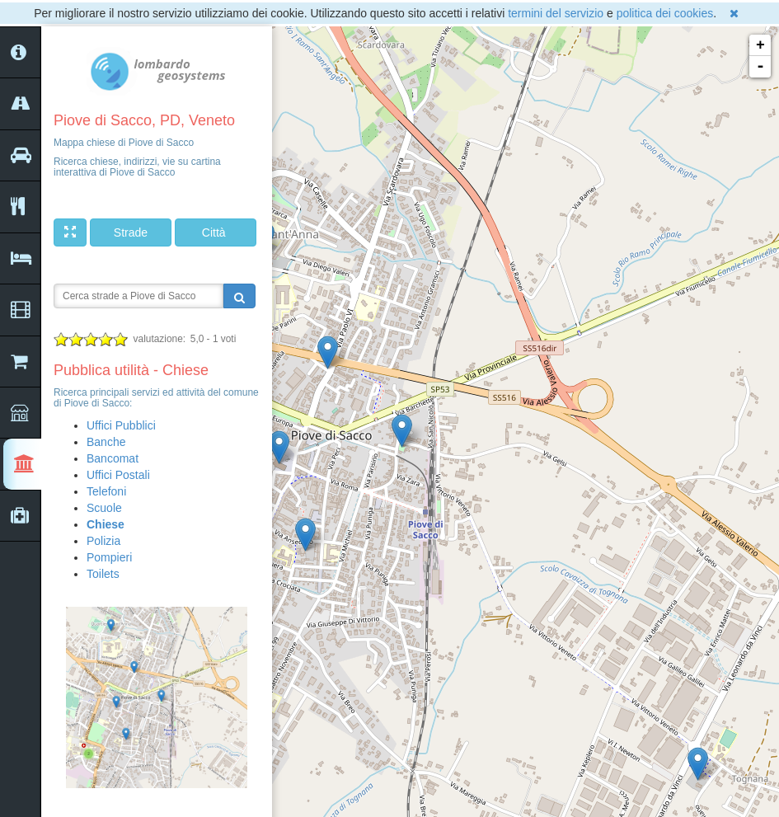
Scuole (104, 507)
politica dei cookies (665, 13)
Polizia (103, 540)
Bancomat (112, 458)
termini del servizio (555, 13)
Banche (106, 441)
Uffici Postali (118, 474)
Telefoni (106, 491)
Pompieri (109, 557)
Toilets (103, 573)
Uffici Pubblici (121, 425)
